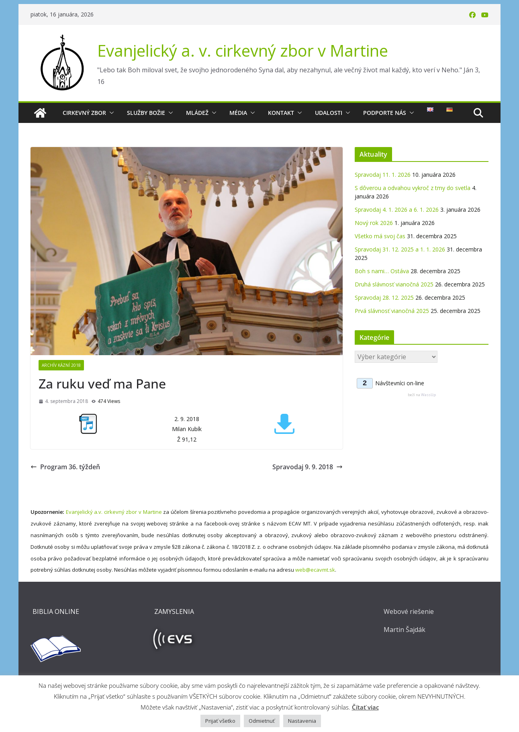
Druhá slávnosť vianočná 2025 (394, 284)
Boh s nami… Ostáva (382, 271)
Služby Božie (146, 113)
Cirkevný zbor (84, 113)
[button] (110, 113)
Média (238, 113)
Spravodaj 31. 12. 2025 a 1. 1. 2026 (400, 249)
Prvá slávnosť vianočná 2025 (392, 311)
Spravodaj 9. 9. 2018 (307, 466)
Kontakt (281, 113)
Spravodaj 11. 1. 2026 (383, 174)
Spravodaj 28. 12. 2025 (384, 297)
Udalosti (328, 113)
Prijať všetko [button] (220, 720)
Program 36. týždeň (65, 466)
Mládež (197, 113)
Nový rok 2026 (374, 223)
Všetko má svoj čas (380, 236)
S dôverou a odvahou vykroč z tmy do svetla (412, 188)
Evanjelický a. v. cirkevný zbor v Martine (242, 50)
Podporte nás (384, 113)
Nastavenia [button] (302, 720)
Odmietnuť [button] (262, 720)
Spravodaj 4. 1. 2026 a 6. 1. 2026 (397, 209)
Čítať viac (365, 707)
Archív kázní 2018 (61, 365)
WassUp (428, 394)
